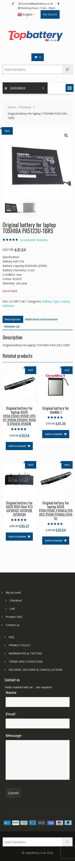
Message (15, 735)
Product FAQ (14, 617)
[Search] (67, 69)
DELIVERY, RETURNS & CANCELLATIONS (35, 670)
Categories (15, 88)
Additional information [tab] (41, 319)
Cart (12, 608)
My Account (50, 14)
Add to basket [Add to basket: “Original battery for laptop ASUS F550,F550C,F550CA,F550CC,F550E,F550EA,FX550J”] (54, 540)
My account (13, 592)
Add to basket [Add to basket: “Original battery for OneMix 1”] (54, 434)
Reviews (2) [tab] (11, 326)
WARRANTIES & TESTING (25, 653)
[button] (70, 88)
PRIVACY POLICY (19, 645)
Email (12, 714)
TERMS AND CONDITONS (26, 661)
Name (11, 692)
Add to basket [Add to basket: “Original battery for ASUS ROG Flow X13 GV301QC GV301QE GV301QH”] (17, 536)
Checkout (16, 600)
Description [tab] (12, 319)
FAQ (11, 637)
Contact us (13, 625)
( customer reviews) (33, 240)
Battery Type (50, 301)
